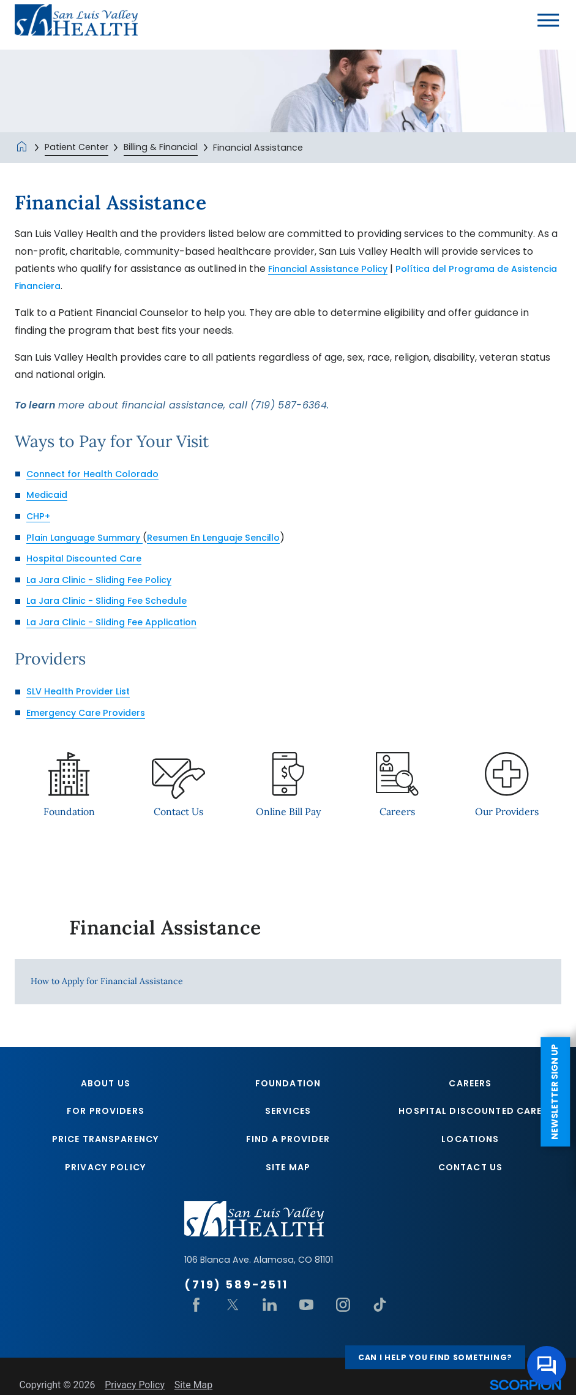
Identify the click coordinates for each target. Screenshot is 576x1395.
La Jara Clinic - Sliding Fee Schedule (114, 600)
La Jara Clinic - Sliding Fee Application (120, 622)
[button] (548, 20)
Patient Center (76, 147)
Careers (470, 1085)
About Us (105, 1085)
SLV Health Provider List (82, 691)
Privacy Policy (105, 1173)
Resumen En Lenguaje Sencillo (230, 537)
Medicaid (49, 494)
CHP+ (40, 516)
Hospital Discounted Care (89, 558)
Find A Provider (288, 1144)
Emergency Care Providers (90, 712)
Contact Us (470, 1173)
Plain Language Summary (90, 537)
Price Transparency (105, 1144)
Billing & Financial (161, 147)
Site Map (288, 1173)
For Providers (105, 1114)
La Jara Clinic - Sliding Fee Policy (105, 580)
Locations (470, 1144)
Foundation (288, 1085)
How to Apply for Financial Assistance (107, 981)
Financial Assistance (165, 927)
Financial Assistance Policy (334, 268)
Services (288, 1114)
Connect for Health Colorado (96, 474)
